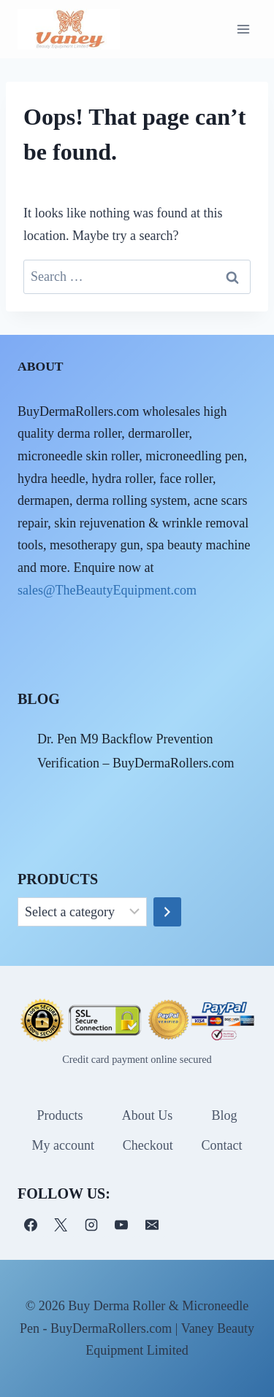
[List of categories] (82, 911)
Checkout (148, 1145)
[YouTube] (121, 1225)
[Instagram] (91, 1225)
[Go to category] (167, 911)
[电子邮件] (152, 1225)
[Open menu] (242, 29)
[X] (60, 1225)
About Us (147, 1115)
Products (60, 1115)
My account (62, 1145)
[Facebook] (31, 1225)
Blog (224, 1115)
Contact (222, 1145)
